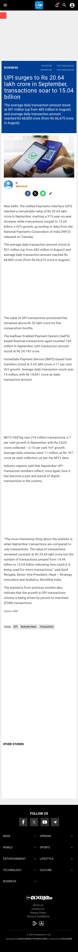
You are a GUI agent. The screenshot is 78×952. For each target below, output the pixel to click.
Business (11, 67)
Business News (28, 626)
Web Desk (21, 186)
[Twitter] (35, 193)
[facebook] (28, 193)
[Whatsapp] (43, 193)
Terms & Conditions (38, 916)
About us (38, 905)
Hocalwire (66, 939)
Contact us (38, 908)
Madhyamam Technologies (33, 939)
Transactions (46, 626)
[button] (5, 5)
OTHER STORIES (13, 744)
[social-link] (50, 193)
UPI (15, 626)
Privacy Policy (38, 912)
